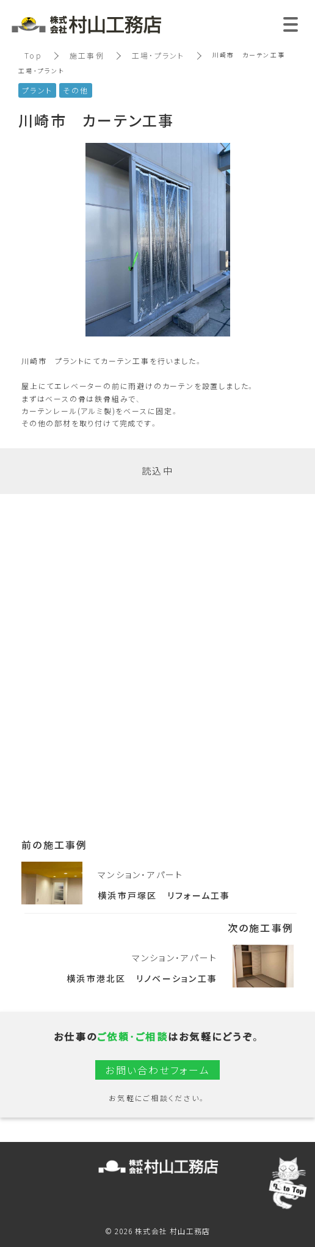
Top (33, 55)
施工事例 (87, 55)
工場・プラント (158, 55)
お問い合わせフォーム (157, 1070)
